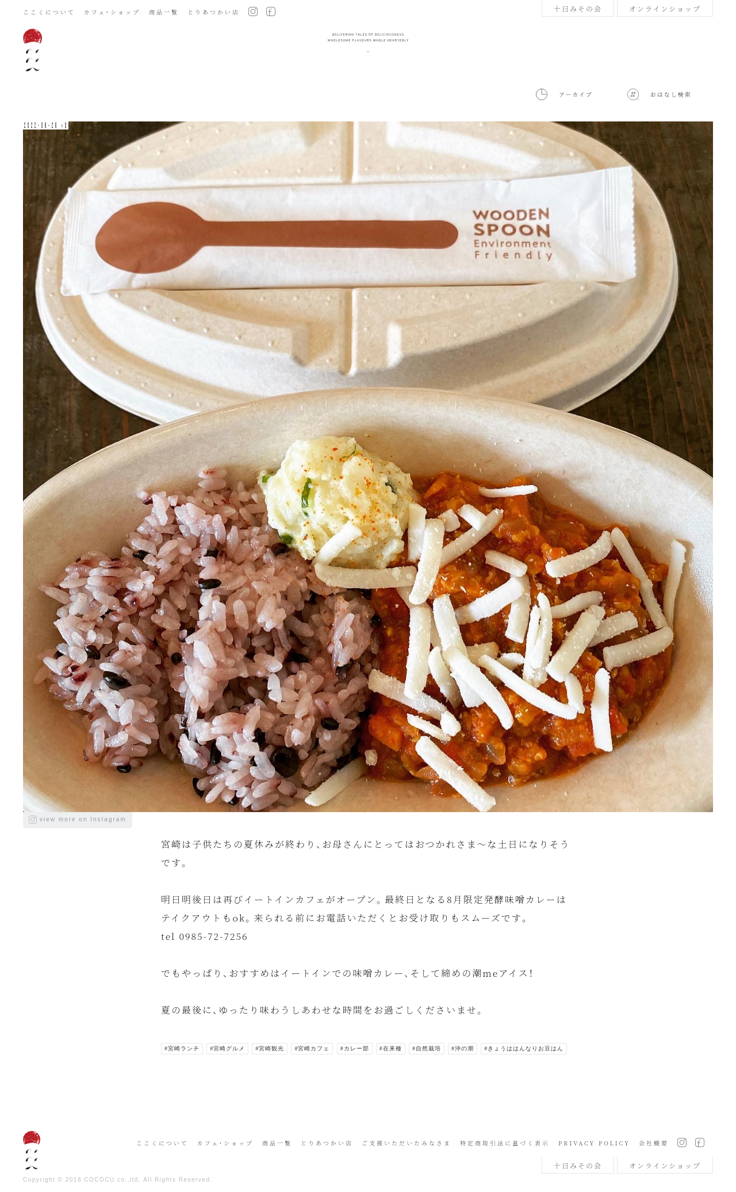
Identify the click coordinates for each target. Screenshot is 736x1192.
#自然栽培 (426, 1048)
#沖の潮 (462, 1048)
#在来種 (390, 1048)
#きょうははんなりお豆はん (524, 1048)
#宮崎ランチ (182, 1048)
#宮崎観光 (269, 1048)
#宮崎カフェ (311, 1048)
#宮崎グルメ (227, 1048)
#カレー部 (354, 1048)
